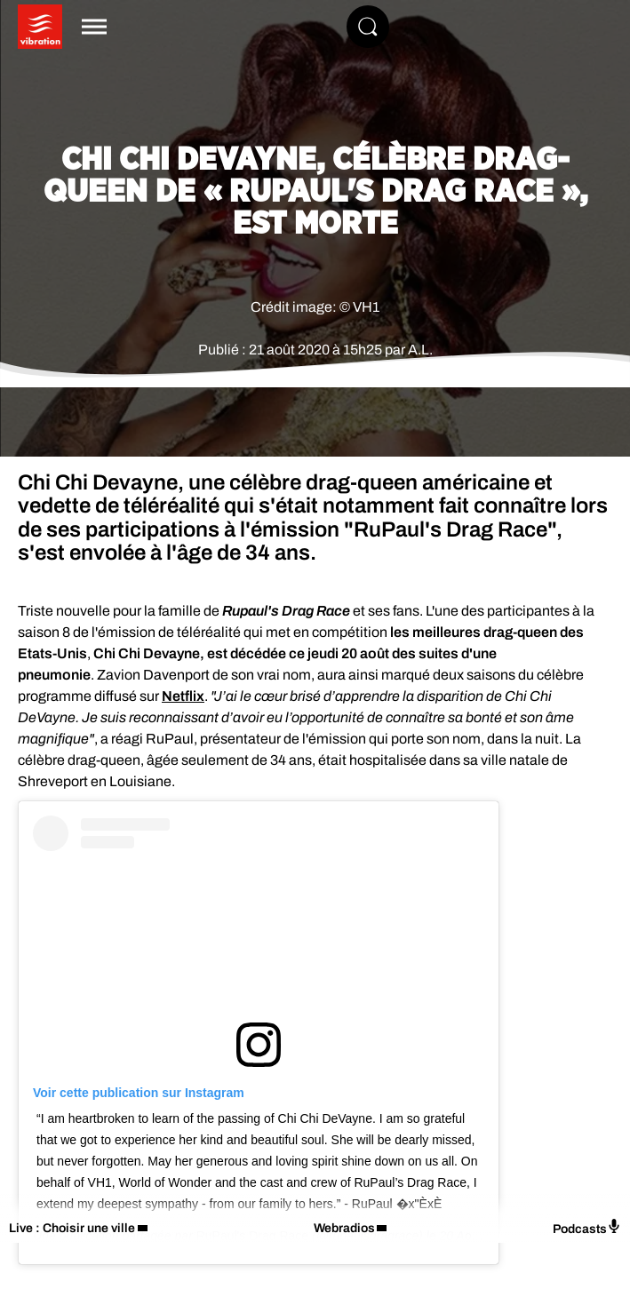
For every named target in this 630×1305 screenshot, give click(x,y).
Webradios (344, 1228)
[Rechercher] (368, 26)
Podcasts (587, 1227)
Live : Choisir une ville (72, 1228)
